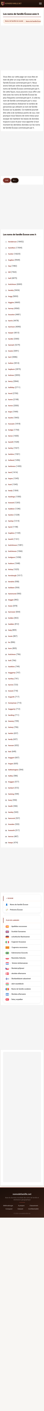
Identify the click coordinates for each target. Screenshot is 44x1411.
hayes (10, 478)
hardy (10, 739)
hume (10, 399)
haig (10, 630)
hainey (10, 727)
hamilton (11, 248)
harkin (10, 733)
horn (10, 648)
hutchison (12, 284)
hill (9, 272)
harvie (10, 685)
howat (10, 691)
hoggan (11, 782)
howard (11, 503)
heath (10, 806)
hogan (10, 764)
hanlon (11, 515)
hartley (11, 679)
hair (9, 751)
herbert (11, 788)
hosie (10, 636)
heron (10, 436)
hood (10, 393)
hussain (11, 424)
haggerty (11, 673)
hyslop (10, 521)
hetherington (13, 770)
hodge (10, 430)
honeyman (12, 703)
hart (9, 357)
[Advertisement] (22, 47)
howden (11, 824)
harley (10, 448)
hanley (10, 812)
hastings (11, 497)
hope (10, 412)
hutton (10, 363)
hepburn (11, 369)
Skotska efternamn (18, 994)
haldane (11, 588)
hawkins (11, 667)
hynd (10, 527)
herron (10, 836)
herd (10, 472)
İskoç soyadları (17, 999)
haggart (11, 758)
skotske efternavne (18, 974)
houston (11, 315)
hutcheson (12, 551)
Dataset (20, 1209)
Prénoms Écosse (16, 910)
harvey (10, 308)
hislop (10, 569)
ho (9, 642)
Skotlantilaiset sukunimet (21, 979)
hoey (10, 800)
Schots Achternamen (19, 963)
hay (9, 266)
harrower (11, 612)
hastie (10, 418)
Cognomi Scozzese (18, 942)
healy (10, 491)
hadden (11, 624)
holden (11, 618)
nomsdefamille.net (22, 1194)
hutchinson (12, 545)
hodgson (11, 557)
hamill (10, 442)
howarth (11, 830)
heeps (10, 843)
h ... (14, 180)
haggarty (11, 709)
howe (10, 606)
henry (10, 381)
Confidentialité (33, 1209)
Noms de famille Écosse (34, 21)
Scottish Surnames (18, 932)
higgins (11, 302)
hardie (10, 339)
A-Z (6, 180)
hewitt (10, 539)
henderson (12, 242)
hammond (12, 594)
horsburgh (12, 575)
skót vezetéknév (17, 984)
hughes (11, 260)
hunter (10, 254)
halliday (11, 387)
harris (10, 321)
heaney (11, 721)
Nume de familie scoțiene (21, 989)
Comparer (9, 1209)
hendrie (11, 582)
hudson (11, 563)
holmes (11, 375)
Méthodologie (8, 1205)
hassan (11, 745)
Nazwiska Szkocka (18, 958)
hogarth (11, 697)
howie (10, 351)
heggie (11, 600)
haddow (11, 509)
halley (10, 776)
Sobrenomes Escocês (19, 953)
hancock (11, 818)
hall (9, 278)
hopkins (11, 533)
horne (10, 406)
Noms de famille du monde (14, 21)
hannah (11, 345)
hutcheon (12, 654)
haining (11, 794)
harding (11, 715)
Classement (34, 1205)
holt (9, 660)
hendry (11, 290)
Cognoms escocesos (19, 947)
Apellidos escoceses (19, 927)
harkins (11, 454)
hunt (10, 484)
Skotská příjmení (17, 968)
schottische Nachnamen (20, 937)
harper (10, 333)
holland (11, 460)
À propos (21, 1205)
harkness (11, 466)
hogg (10, 296)
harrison (11, 327)
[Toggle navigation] (40, 3)
